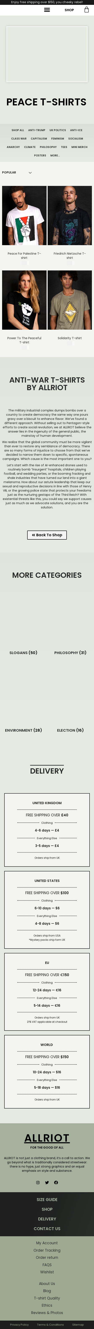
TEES (64, 147)
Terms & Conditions (50, 1325)
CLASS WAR (19, 138)
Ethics (47, 1305)
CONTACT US (47, 1229)
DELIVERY (47, 1219)
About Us (47, 1283)
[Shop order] (9, 172)
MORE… (55, 155)
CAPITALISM (39, 138)
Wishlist (47, 1272)
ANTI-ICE (76, 130)
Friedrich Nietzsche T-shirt (70, 255)
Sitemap (78, 1325)
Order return (47, 1257)
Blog (47, 1290)
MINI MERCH (79, 147)
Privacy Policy (19, 1325)
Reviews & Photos (47, 1312)
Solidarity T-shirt (70, 338)
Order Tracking (47, 1250)
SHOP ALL (18, 130)
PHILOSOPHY (48, 147)
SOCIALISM (75, 138)
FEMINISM (57, 138)
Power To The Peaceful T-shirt (24, 340)
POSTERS (40, 155)
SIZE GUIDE (47, 1200)
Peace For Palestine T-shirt (24, 255)
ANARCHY (13, 147)
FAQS (47, 1264)
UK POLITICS (58, 130)
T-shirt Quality (47, 1298)
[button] (47, 10)
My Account (47, 1243)
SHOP (69, 10)
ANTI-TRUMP (36, 130)
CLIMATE (30, 147)
